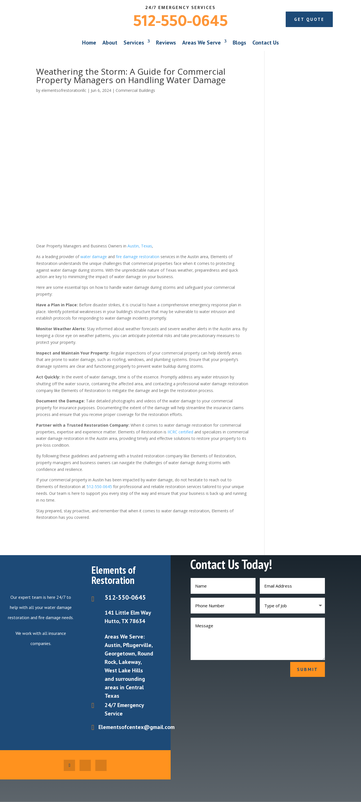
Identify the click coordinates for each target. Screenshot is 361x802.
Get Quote (309, 19)
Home (89, 42)
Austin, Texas (139, 246)
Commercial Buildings (135, 90)
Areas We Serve (201, 42)
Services (134, 42)
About (109, 42)
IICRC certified (180, 432)
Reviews (166, 42)
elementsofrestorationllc (63, 90)
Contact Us (265, 42)
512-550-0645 (180, 23)
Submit (307, 669)
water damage (93, 256)
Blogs (239, 42)
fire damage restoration (137, 256)
